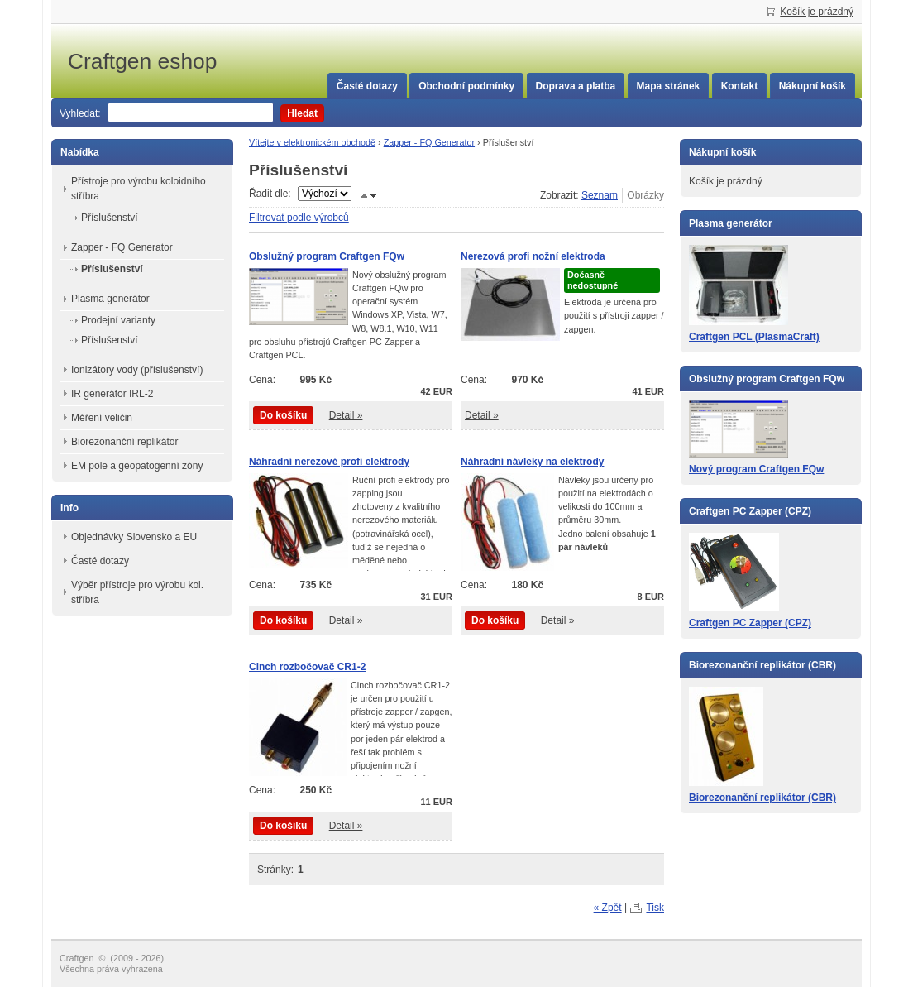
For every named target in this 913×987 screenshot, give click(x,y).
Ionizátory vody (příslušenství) (137, 370)
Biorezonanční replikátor (124, 442)
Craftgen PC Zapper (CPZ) (750, 623)
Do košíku (283, 415)
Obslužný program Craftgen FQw (326, 256)
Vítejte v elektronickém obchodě (312, 142)
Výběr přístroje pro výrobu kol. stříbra (137, 592)
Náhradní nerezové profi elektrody (329, 461)
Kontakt (739, 86)
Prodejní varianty (118, 320)
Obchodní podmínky (466, 86)
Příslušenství (109, 217)
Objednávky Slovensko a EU (134, 537)
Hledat (302, 113)
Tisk (655, 907)
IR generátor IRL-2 (112, 394)
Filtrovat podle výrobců (299, 217)
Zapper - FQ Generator (429, 142)
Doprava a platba (576, 86)
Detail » (346, 415)
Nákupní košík (812, 86)
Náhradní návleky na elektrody (532, 461)
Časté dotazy (367, 86)
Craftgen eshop (192, 61)
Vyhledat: (80, 113)
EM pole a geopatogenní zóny (137, 466)
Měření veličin (101, 418)
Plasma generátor (110, 298)
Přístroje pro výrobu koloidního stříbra (138, 188)
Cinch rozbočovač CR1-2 (307, 667)
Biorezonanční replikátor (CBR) (762, 797)
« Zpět (608, 907)
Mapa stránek (668, 86)
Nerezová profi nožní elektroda (533, 256)
